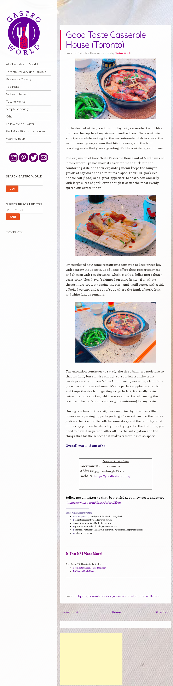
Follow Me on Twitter (20, 124)
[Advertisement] (91, 659)
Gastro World (123, 53)
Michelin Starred (17, 94)
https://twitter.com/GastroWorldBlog (94, 502)
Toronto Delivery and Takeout (26, 72)
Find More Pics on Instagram (25, 131)
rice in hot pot (130, 596)
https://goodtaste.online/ (112, 476)
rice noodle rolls (149, 596)
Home (116, 612)
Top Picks (12, 87)
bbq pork (82, 596)
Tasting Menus (15, 101)
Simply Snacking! (17, 109)
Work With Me (15, 139)
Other (9, 116)
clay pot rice (113, 596)
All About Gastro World (22, 64)
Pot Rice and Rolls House (83, 571)
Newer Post (69, 612)
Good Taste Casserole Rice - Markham (89, 567)
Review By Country (18, 79)
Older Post (162, 612)
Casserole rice (96, 596)
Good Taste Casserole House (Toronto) (106, 39)
